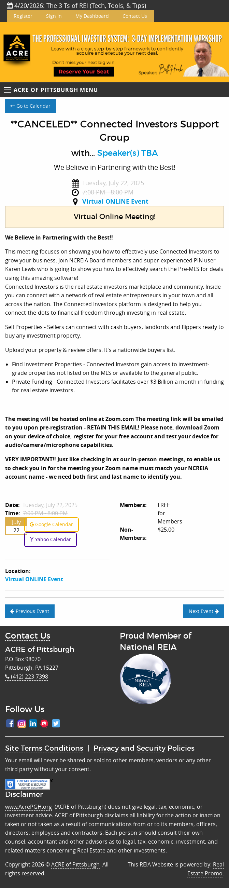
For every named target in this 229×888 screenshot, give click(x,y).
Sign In (54, 16)
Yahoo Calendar (50, 539)
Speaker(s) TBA (127, 153)
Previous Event (29, 611)
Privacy (106, 748)
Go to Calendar (30, 106)
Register (23, 16)
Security (151, 748)
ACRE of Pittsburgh (75, 864)
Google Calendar (51, 524)
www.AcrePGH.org (28, 806)
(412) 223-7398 (26, 676)
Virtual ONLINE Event (115, 201)
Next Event (204, 611)
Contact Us (135, 16)
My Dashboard (92, 16)
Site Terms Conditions (44, 748)
